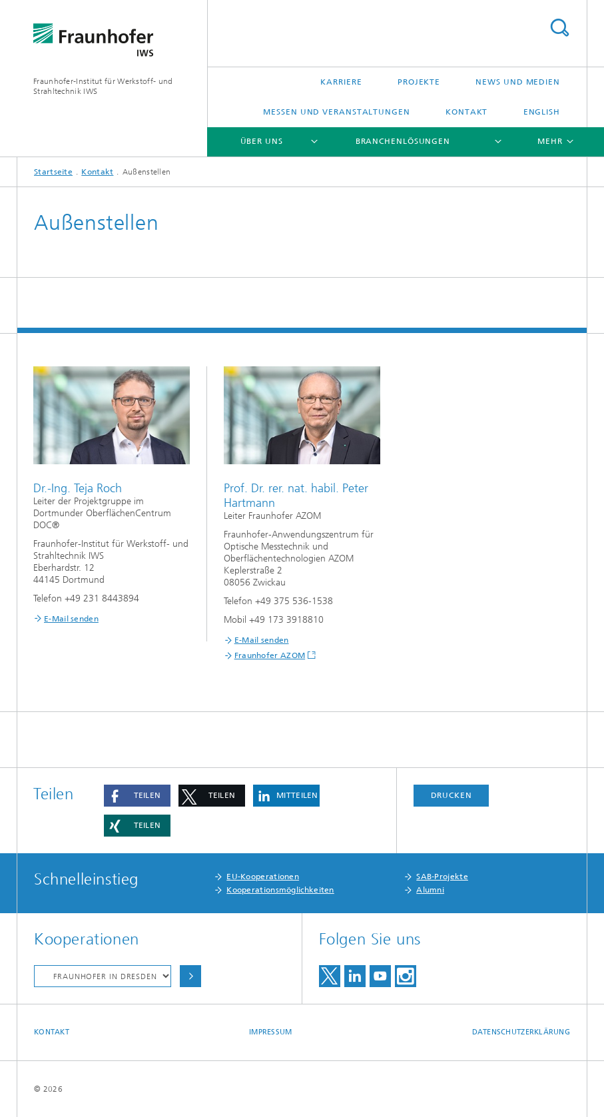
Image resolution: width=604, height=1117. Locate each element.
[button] (137, 796)
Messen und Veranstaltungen (336, 112)
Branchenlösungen (403, 141)
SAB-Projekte (442, 876)
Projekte (419, 82)
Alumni (430, 890)
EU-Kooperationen (262, 876)
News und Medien (517, 82)
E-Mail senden (71, 618)
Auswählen (190, 976)
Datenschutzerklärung (521, 1032)
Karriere (341, 82)
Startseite (53, 172)
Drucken (451, 795)
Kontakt (466, 112)
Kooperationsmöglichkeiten (280, 890)
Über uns (261, 141)
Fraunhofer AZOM (270, 655)
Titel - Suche (559, 28)
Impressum (270, 1032)
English (541, 112)
